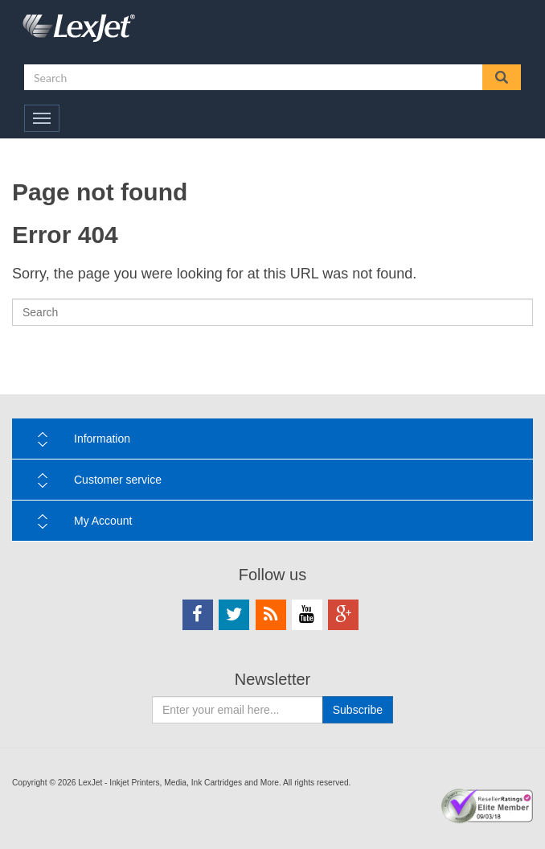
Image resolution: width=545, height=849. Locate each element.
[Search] (272, 312)
